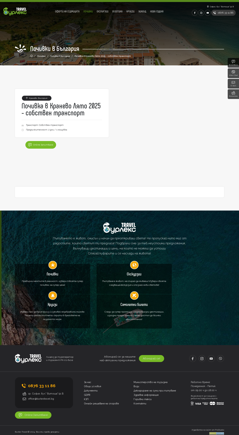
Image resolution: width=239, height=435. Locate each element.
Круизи (130, 11)
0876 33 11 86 (41, 364)
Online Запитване (41, 145)
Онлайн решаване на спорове (101, 382)
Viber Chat (233, 73)
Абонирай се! (149, 337)
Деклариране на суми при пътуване (155, 369)
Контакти (233, 94)
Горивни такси (143, 378)
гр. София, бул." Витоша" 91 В (47, 372)
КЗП (86, 378)
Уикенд (142, 11)
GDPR (87, 373)
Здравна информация (146, 373)
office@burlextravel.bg (42, 377)
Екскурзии (102, 11)
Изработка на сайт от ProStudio (208, 410)
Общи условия (92, 365)
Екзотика (117, 11)
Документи (91, 369)
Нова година (156, 11)
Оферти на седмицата (67, 11)
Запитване (233, 63)
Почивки (88, 11)
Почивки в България (61, 56)
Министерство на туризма (150, 361)
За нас (87, 361)
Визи (136, 365)
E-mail (233, 84)
